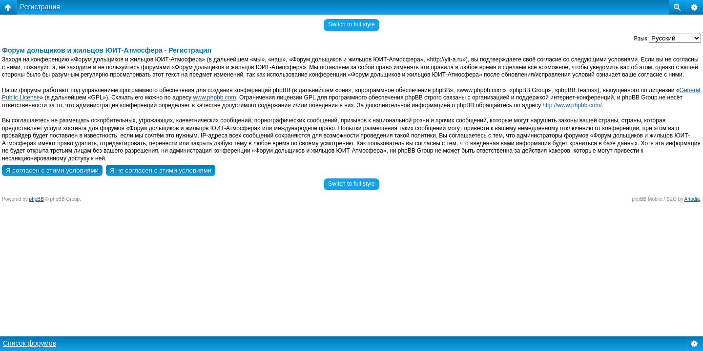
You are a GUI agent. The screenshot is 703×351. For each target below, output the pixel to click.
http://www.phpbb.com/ (571, 105)
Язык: (641, 38)
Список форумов (29, 343)
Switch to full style (351, 24)
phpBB (36, 199)
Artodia (692, 199)
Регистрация (40, 7)
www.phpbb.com (214, 97)
